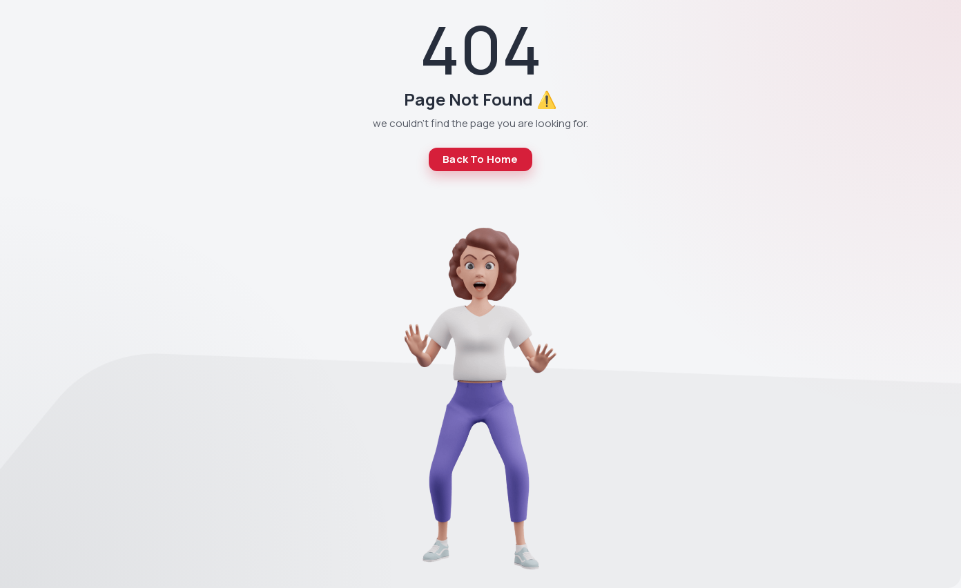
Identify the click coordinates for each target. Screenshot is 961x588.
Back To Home (480, 159)
